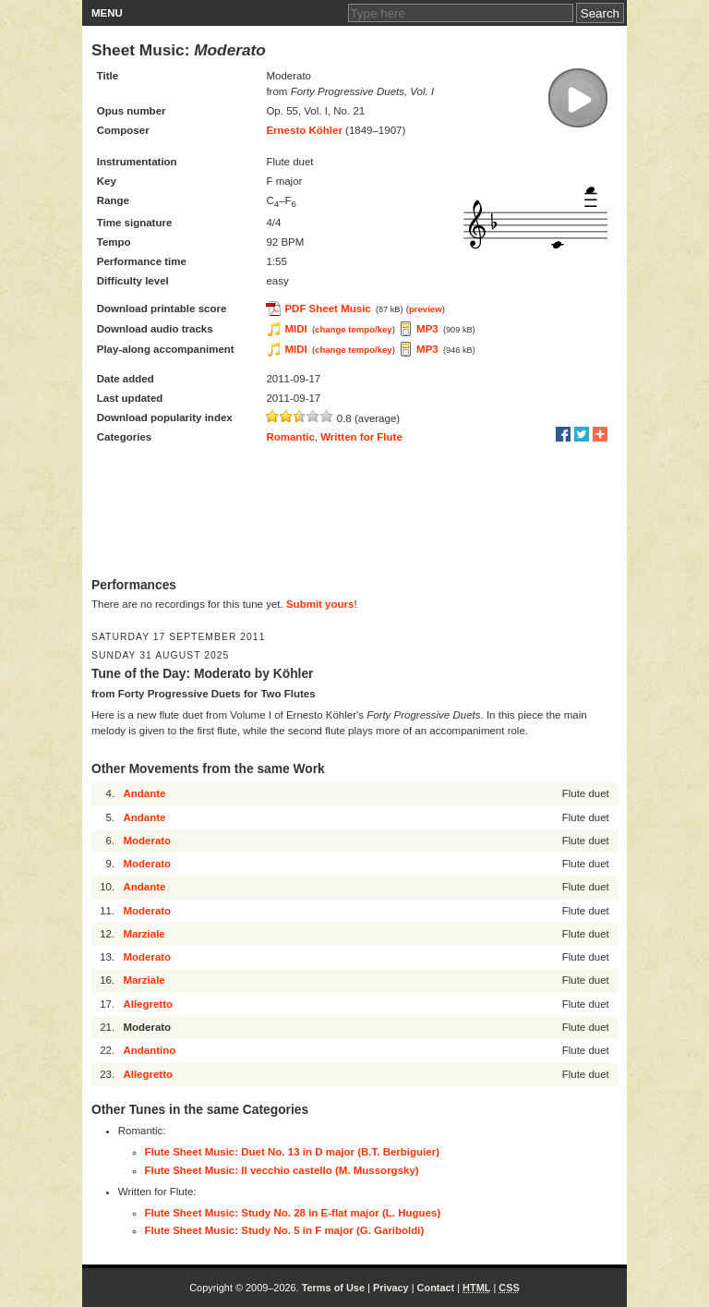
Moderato (147, 840)
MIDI (295, 328)
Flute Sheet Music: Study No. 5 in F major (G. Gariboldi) (285, 1230)
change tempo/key (353, 329)
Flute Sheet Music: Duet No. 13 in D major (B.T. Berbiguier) (292, 1151)
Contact (436, 1287)
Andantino (149, 1050)
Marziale (143, 933)
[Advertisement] (354, 512)
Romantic (290, 436)
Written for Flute (361, 436)
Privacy (391, 1287)
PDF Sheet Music (327, 308)
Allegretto (148, 1004)
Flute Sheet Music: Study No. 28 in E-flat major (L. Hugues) (293, 1212)
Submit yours (320, 604)
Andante (144, 793)
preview (425, 309)
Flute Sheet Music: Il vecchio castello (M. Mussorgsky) (282, 1170)
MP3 (427, 328)
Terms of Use (333, 1287)
